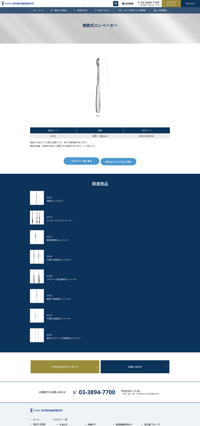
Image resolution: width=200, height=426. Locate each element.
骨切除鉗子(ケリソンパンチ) (98, 332)
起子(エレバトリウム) (69, 346)
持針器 (147, 337)
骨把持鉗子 (149, 330)
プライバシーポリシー (40, 407)
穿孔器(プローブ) (152, 326)
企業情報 (37, 348)
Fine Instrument (67, 365)
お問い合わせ (190, 3)
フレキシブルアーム (125, 361)
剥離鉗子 (92, 326)
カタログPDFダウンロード (171, 3)
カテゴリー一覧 (60, 321)
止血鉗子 (63, 326)
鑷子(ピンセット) (124, 350)
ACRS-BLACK (122, 365)
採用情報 (129, 3)
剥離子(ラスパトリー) (98, 346)
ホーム (36, 321)
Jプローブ (92, 361)
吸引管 (91, 354)
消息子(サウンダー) (68, 350)
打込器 (62, 354)
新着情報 (37, 371)
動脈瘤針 (92, 350)
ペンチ (62, 337)
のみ (146, 350)
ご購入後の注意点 (41, 339)
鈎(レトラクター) (95, 341)
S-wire (62, 361)
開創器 (147, 341)
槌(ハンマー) (150, 346)
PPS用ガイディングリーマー (97, 366)
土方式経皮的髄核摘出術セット (154, 355)
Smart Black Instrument (156, 365)
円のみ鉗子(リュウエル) (127, 330)
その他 (62, 371)
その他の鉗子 (94, 337)
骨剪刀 (119, 337)
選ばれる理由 (39, 326)
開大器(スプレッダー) (126, 341)
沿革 (35, 361)
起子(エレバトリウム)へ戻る (119, 160)
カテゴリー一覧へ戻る (81, 160)
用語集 (36, 344)
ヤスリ (119, 354)
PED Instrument (152, 361)
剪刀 (61, 341)
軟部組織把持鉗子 (124, 326)
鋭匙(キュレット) (124, 346)
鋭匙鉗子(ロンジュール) (70, 330)
